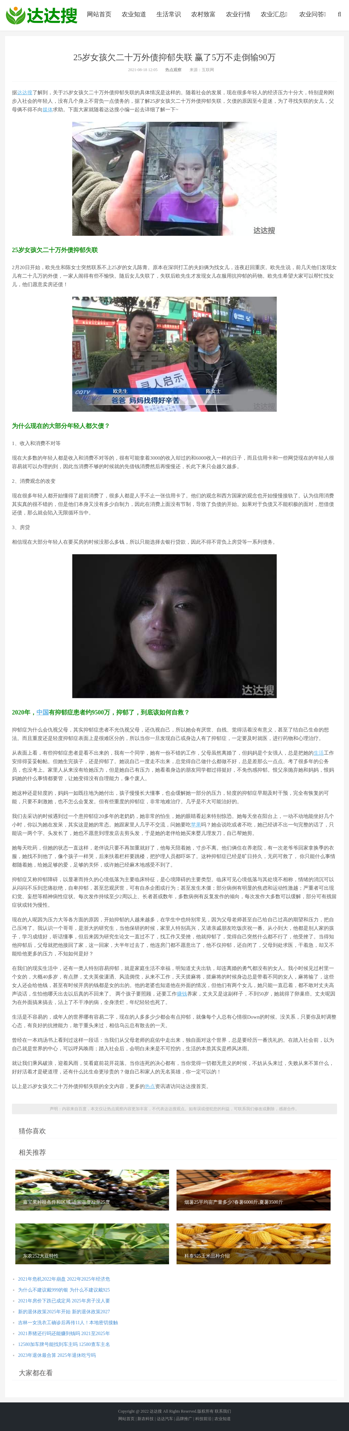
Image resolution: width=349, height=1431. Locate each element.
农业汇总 (275, 14)
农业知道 (134, 14)
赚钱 (182, 994)
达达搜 (24, 92)
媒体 (48, 109)
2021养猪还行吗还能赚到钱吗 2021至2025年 (64, 1333)
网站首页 (99, 14)
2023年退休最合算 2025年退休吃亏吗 (57, 1355)
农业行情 (238, 14)
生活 (319, 753)
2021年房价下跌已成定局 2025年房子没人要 (64, 1300)
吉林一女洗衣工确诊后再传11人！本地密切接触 (68, 1322)
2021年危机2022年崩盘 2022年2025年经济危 (64, 1279)
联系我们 (223, 1411)
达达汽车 (165, 1418)
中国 (42, 712)
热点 (150, 1086)
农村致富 (203, 14)
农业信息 (41, 15)
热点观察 (173, 69)
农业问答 (313, 14)
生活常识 (168, 14)
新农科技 (145, 1418)
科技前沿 (203, 1418)
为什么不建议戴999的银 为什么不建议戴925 (64, 1290)
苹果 (196, 824)
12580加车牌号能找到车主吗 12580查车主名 (64, 1344)
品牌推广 (184, 1418)
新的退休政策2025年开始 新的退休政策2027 (64, 1311)
